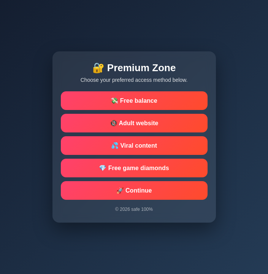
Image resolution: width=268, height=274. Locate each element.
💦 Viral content (134, 145)
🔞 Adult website (134, 123)
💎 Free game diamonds (134, 168)
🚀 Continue (134, 190)
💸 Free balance (134, 100)
